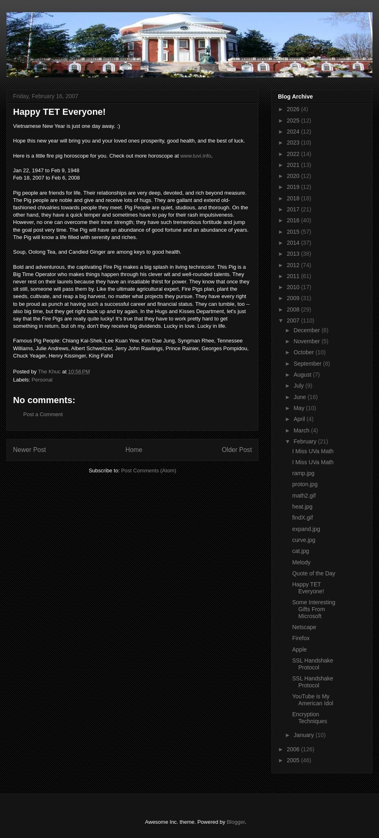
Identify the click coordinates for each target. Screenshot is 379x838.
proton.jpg (304, 484)
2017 (294, 209)
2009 (294, 298)
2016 (294, 220)
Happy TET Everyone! (308, 587)
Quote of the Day (313, 573)
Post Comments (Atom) (148, 470)
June (300, 397)
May (299, 408)
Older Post (237, 449)
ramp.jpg (303, 473)
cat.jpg (300, 551)
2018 (294, 198)
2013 (294, 253)
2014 (294, 242)
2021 (294, 165)
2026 (294, 109)
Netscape (304, 627)
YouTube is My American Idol (312, 699)
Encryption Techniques (309, 717)
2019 (294, 187)
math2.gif (304, 495)
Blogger (236, 822)
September (308, 363)
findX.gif (302, 517)
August (303, 374)
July (299, 385)
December (307, 330)
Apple (299, 649)
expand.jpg (306, 529)
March (302, 430)
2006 (294, 749)
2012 (294, 265)
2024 (294, 131)
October (304, 352)
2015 (294, 231)
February (305, 441)
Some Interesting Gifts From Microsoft (313, 609)
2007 (294, 320)
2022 (294, 154)
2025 (294, 120)
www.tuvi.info (195, 156)
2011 (294, 276)
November (307, 341)
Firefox (301, 638)
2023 (294, 142)
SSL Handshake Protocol (312, 664)
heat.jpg (302, 506)
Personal (42, 380)
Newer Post (29, 449)
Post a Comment (43, 414)
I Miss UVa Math (313, 451)
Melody (301, 562)
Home (134, 449)
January (304, 735)
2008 (294, 309)
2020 (294, 176)
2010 (294, 287)
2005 (294, 760)
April (299, 419)
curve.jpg (303, 540)
